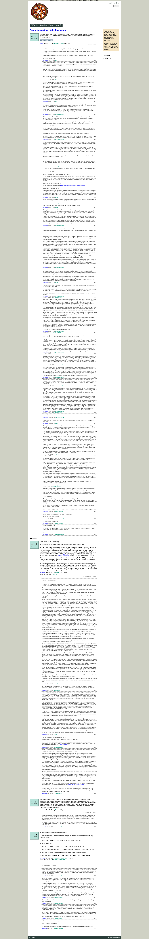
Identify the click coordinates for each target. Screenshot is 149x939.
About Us (58, 25)
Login (110, 3)
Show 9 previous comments (49, 865)
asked (41, 43)
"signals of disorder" (63, 555)
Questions (43, 25)
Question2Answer (116, 937)
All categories (107, 58)
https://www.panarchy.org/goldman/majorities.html (72, 185)
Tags (51, 25)
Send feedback (32, 937)
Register (116, 3)
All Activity (34, 25)
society (42, 40)
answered (42, 572)
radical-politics (49, 40)
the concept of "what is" (63, 744)
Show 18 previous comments (49, 580)
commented (45, 60)
